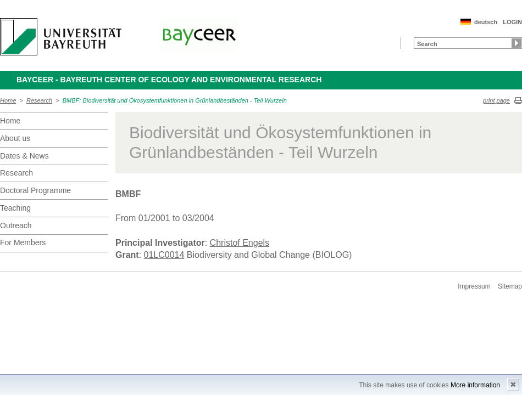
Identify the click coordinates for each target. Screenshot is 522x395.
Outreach (16, 225)
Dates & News (24, 155)
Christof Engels (240, 242)
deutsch (485, 22)
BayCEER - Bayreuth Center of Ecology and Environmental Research (168, 79)
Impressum (474, 286)
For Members (23, 242)
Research (39, 100)
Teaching (15, 208)
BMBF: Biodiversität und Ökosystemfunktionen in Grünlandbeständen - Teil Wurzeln (175, 100)
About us (15, 138)
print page (496, 100)
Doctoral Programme (35, 190)
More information (475, 385)
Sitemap (510, 286)
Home (8, 100)
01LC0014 (164, 254)
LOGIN (512, 22)
